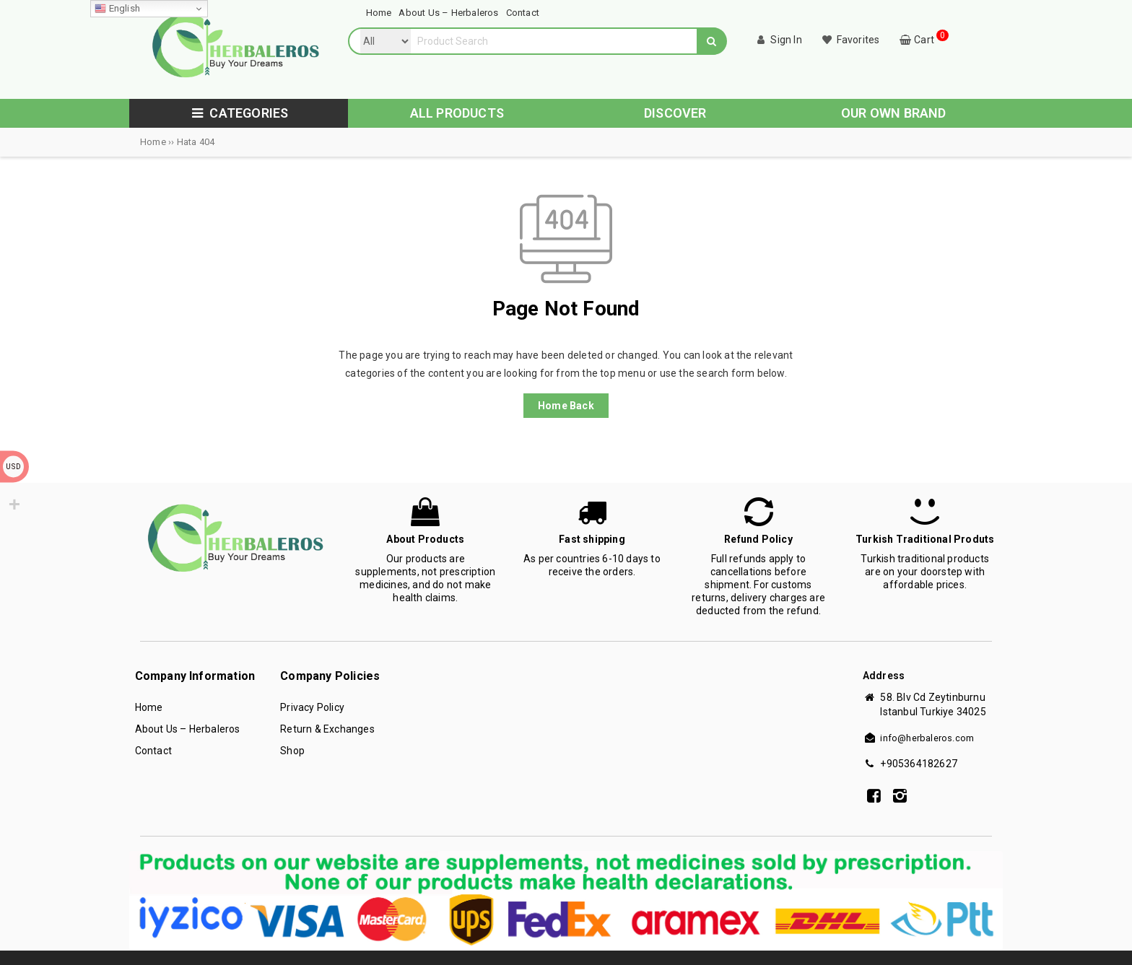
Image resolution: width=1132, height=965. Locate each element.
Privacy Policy (312, 707)
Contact (153, 750)
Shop (292, 750)
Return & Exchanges (327, 729)
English (117, 8)
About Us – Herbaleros (187, 729)
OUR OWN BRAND (893, 113)
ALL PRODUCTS (457, 113)
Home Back (566, 405)
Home (149, 707)
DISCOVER (675, 113)
